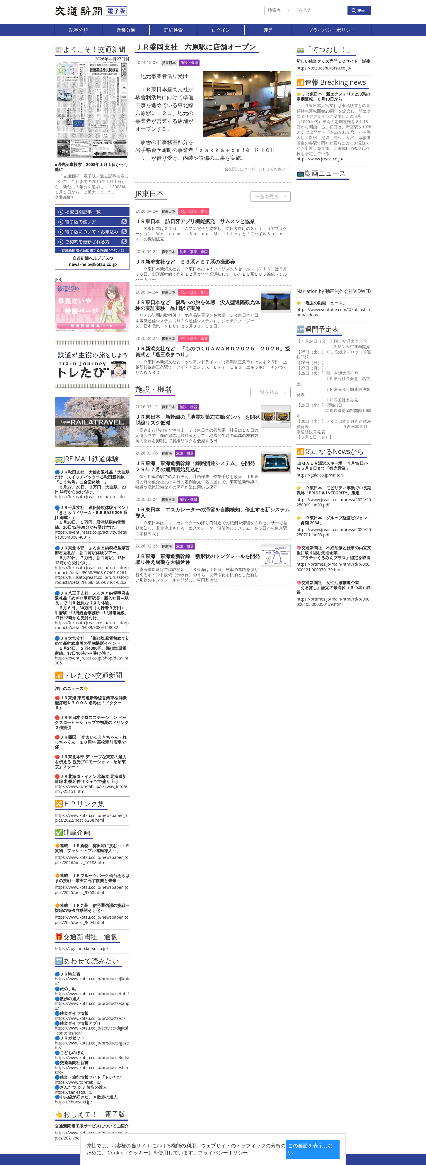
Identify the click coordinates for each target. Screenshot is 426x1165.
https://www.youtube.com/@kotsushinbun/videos (333, 312)
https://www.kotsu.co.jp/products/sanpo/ (92, 1005)
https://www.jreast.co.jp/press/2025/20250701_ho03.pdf (334, 532)
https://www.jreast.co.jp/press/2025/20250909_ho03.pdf (334, 502)
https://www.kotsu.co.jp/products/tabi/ (92, 993)
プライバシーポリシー (204, 1152)
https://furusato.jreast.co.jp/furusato (90, 496)
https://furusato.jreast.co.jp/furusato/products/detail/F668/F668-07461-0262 (92, 579)
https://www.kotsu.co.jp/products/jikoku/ (92, 981)
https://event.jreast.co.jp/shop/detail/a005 (91, 660)
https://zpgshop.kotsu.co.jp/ (81, 948)
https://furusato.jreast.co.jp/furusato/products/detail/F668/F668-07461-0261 (92, 570)
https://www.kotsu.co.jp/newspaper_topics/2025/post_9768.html (92, 889)
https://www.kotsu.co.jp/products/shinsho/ (91, 1070)
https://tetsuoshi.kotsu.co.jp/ (324, 68)
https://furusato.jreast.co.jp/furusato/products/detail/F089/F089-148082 (92, 625)
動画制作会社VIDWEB (348, 291)
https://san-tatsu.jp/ (74, 1092)
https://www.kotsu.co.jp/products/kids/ (92, 1057)
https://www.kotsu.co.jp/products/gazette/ (92, 1045)
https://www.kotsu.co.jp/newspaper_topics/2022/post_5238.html (92, 818)
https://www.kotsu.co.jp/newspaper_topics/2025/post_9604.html (92, 919)
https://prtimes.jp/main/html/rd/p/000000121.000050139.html (333, 566)
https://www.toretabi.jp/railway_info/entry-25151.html (91, 789)
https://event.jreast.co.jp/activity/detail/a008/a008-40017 (91, 534)
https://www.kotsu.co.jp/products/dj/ (90, 1018)
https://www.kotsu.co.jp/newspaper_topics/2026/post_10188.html (92, 859)
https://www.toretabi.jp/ (78, 1082)
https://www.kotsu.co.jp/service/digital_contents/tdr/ (91, 1030)
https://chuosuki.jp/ (73, 1102)
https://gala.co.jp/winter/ (320, 475)
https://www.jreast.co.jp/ (320, 159)
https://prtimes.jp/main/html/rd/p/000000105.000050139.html (333, 601)
